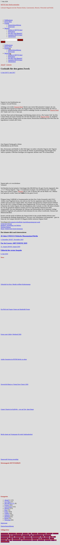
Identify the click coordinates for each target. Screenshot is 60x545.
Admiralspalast (4, 533)
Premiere (52, 538)
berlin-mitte (34, 533)
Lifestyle (9, 65)
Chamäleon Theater (17, 535)
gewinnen (12, 537)
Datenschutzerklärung (14, 25)
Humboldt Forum (36, 537)
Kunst (51, 537)
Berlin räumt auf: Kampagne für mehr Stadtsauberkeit (17, 434)
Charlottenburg (25, 535)
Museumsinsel (16, 538)
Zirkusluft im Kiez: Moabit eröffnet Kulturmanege (16, 284)
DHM (31, 535)
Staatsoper (34, 540)
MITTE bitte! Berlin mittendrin (10, 4)
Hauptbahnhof (27, 537)
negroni (30, 222)
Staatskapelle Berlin (27, 540)
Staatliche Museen (17, 540)
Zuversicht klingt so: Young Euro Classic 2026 (14, 384)
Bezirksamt (56, 533)
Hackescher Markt (19, 537)
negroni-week (36, 222)
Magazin (7, 28)
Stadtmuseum (41, 540)
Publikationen (8, 20)
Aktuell (3, 65)
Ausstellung (19, 533)
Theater (53, 540)
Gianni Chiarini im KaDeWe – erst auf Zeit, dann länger (17, 409)
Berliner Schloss (42, 533)
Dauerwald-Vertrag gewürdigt (9, 459)
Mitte (54, 537)
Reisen (6, 518)
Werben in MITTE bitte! (15, 30)
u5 (55, 540)
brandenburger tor (5, 535)
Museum (10, 538)
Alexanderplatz (12, 533)
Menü (3, 42)
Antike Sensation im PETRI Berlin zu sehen (14, 359)
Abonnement (12, 36)
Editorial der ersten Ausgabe (11, 250)
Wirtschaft (7, 520)
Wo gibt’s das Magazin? (15, 33)
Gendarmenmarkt (5, 537)
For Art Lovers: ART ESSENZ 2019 (14, 243)
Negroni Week (18, 107)
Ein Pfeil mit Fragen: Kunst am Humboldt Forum (15, 309)
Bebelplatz (25, 533)
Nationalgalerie (28, 538)
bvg (11, 535)
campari (12, 222)
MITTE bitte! (4, 538)
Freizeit (6, 505)
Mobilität (7, 516)
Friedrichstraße (47, 535)
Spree (10, 540)
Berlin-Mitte (8, 22)
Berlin (29, 533)
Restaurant (3, 540)
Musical (22, 538)
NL (40, 538)
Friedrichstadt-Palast (38, 535)
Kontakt (6, 23)
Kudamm (47, 537)
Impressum (11, 26)
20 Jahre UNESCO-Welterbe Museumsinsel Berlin (19, 236)
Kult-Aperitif (23, 222)
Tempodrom (48, 540)
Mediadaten (11, 31)
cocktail (17, 222)
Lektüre (6, 513)
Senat (7, 540)
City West (7, 502)
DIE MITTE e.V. (9, 503)
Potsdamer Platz (45, 538)
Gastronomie (8, 506)
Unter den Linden (5, 542)
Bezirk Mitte (49, 533)
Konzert (42, 537)
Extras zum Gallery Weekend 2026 (11, 334)
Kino (5, 510)
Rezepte (20, 191)
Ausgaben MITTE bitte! (15, 35)
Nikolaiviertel (35, 538)
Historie (6, 508)
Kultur (6, 511)
